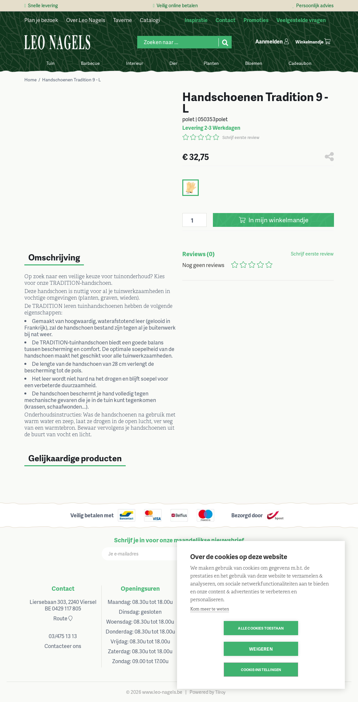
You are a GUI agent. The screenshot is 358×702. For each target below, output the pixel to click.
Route (62, 618)
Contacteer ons (62, 646)
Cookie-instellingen (261, 669)
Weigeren (299, 649)
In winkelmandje (273, 219)
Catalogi (150, 20)
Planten (211, 63)
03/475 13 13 (63, 636)
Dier (173, 63)
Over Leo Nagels (85, 20)
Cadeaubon (300, 63)
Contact (63, 588)
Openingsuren (140, 588)
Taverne (122, 20)
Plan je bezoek (41, 20)
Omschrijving (54, 257)
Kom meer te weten (209, 630)
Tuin (50, 63)
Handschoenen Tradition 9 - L (71, 79)
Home (30, 79)
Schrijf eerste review (240, 137)
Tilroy (220, 692)
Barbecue (90, 63)
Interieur (134, 63)
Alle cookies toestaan (223, 648)
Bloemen (253, 63)
